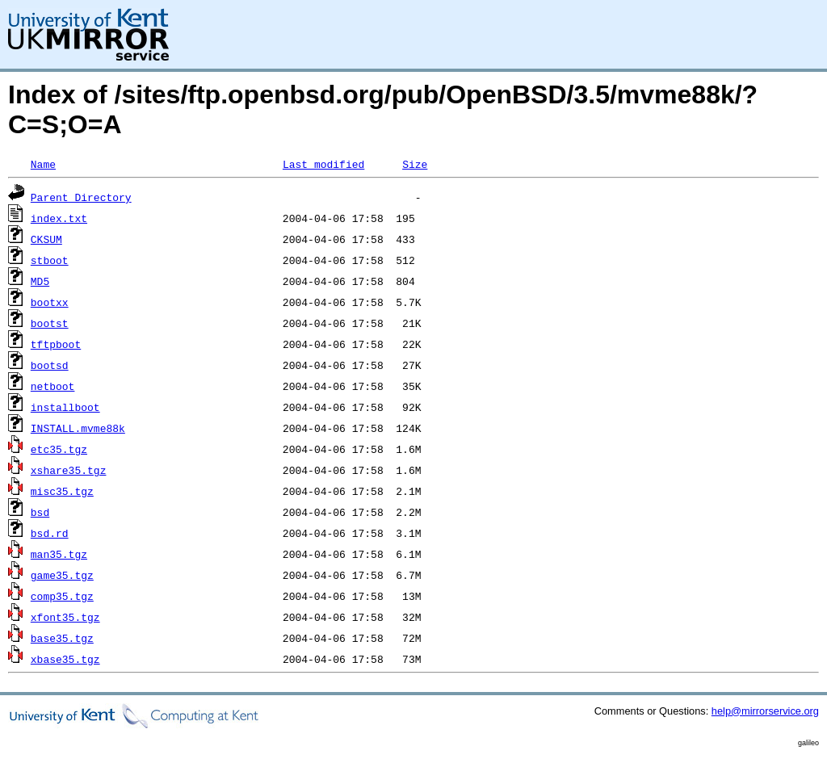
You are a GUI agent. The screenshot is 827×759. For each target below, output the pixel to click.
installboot (65, 407)
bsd (40, 512)
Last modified (323, 164)
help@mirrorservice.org (765, 711)
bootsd (50, 365)
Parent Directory (81, 197)
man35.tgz (59, 554)
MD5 (40, 281)
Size (414, 164)
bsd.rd (50, 533)
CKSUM (46, 239)
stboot (50, 260)
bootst (50, 323)
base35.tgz (62, 638)
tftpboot (56, 344)
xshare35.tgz (69, 470)
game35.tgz (62, 575)
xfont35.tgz (65, 617)
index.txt (59, 218)
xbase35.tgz (65, 659)
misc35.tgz (62, 491)
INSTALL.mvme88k (78, 428)
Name (43, 164)
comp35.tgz (62, 596)
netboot (53, 386)
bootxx (50, 302)
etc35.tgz (59, 449)
